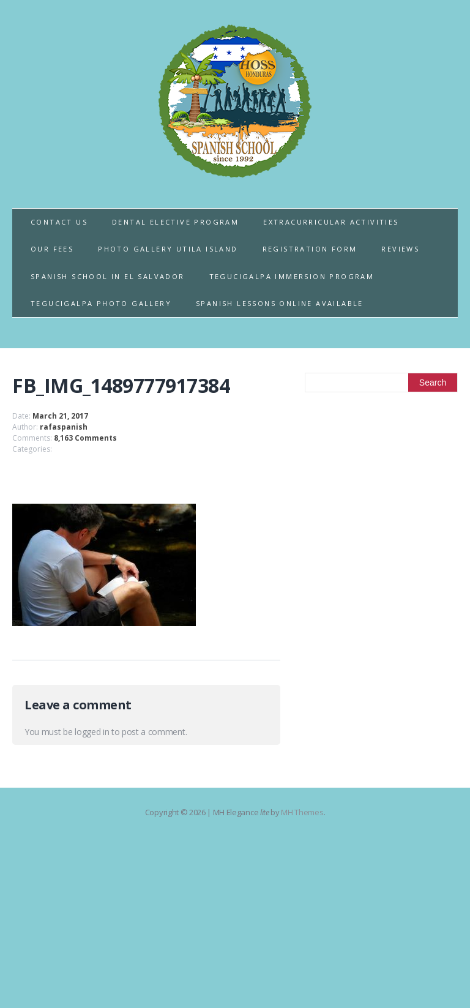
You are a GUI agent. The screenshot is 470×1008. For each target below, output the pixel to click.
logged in (92, 731)
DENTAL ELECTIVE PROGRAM (175, 221)
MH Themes (302, 812)
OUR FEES (52, 248)
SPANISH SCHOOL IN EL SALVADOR (108, 276)
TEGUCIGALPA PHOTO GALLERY (101, 303)
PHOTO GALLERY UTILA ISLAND (167, 248)
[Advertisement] (381, 496)
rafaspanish (64, 427)
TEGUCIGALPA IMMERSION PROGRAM (292, 276)
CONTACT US (59, 221)
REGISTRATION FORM (310, 248)
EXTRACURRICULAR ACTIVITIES (330, 221)
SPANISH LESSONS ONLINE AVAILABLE (280, 303)
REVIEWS (400, 248)
